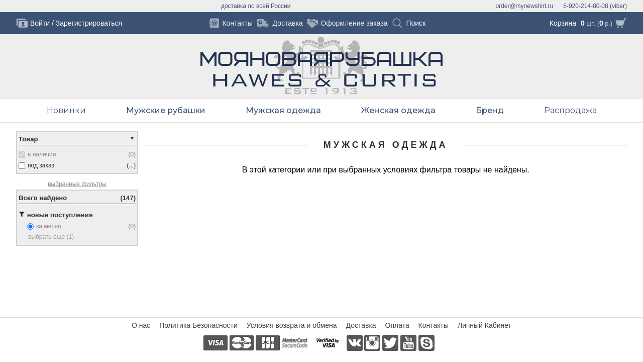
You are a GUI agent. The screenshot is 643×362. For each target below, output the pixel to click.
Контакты (433, 325)
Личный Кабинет (484, 325)
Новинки (66, 110)
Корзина (563, 23)
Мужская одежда (283, 110)
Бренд (490, 110)
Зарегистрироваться (89, 23)
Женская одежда (398, 110)
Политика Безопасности (198, 325)
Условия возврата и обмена (292, 325)
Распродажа (570, 110)
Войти (40, 23)
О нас (141, 325)
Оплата (397, 325)
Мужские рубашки (165, 110)
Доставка (361, 325)
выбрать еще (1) (51, 236)
